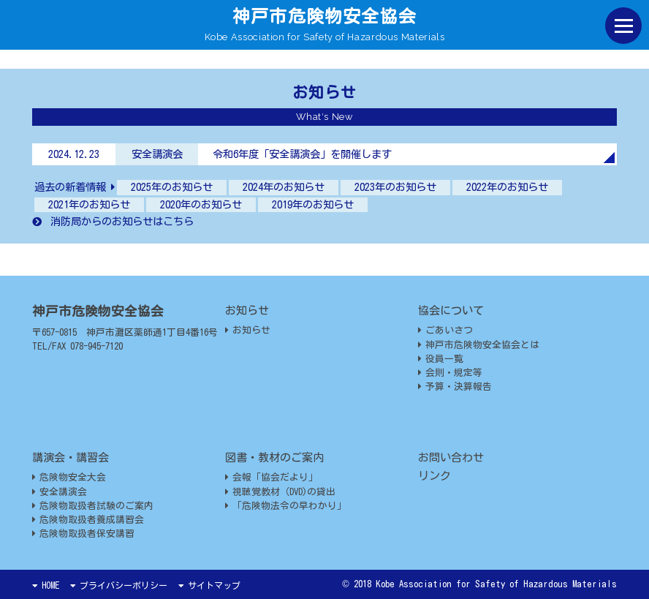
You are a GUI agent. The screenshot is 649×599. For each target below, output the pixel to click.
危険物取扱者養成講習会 (88, 519)
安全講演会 (59, 492)
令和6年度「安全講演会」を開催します (302, 153)
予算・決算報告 (455, 386)
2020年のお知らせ (201, 204)
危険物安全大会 (69, 477)
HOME (45, 585)
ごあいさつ (445, 330)
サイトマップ (209, 585)
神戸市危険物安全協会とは (478, 345)
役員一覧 (440, 358)
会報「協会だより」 (271, 477)
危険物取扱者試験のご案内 (92, 506)
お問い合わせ (451, 457)
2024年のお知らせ (283, 186)
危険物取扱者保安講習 (83, 533)
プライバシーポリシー (118, 585)
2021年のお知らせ (89, 204)
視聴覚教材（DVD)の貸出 (280, 492)
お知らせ (247, 330)
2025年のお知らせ (172, 186)
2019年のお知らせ (313, 204)
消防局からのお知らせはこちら (113, 221)
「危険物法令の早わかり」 (285, 506)
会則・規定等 (450, 372)
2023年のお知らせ (395, 186)
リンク (434, 475)
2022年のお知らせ (507, 186)
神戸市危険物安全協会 (324, 16)
